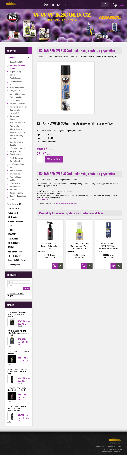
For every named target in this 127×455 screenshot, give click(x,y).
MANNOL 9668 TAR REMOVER (65, 203)
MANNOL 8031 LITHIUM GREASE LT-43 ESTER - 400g (17, 372)
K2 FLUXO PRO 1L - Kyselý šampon (18, 352)
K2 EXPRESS (42, 199)
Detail (20, 326)
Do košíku (55, 159)
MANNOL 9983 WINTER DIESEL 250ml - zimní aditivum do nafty (17, 408)
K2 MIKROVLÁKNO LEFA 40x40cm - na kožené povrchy (17, 314)
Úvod (46, 4)
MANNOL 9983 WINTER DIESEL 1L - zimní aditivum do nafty (18, 333)
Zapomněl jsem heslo (15, 294)
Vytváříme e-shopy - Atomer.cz (112, 451)
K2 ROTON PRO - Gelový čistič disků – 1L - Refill (17, 389)
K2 (49, 134)
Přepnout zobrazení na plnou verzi (109, 446)
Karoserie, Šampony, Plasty (64, 57)
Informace (56, 4)
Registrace (11, 296)
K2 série (49, 57)
